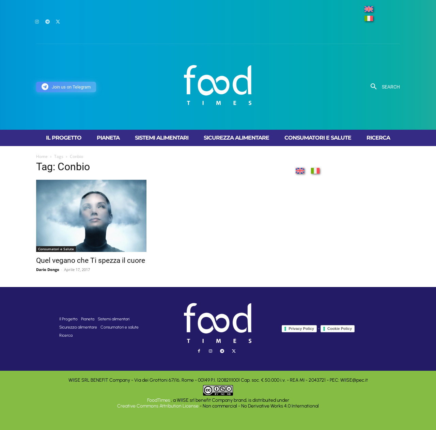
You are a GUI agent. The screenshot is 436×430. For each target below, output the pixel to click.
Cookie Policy (339, 329)
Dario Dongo (47, 269)
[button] (382, 87)
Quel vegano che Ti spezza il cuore (90, 260)
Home (42, 156)
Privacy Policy (301, 329)
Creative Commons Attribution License (158, 406)
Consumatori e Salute (56, 248)
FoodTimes (159, 400)
